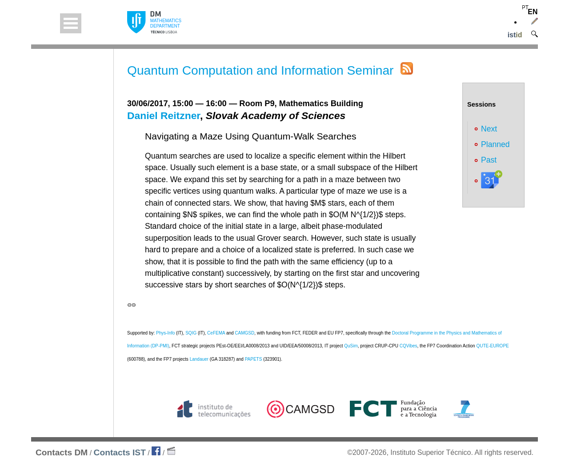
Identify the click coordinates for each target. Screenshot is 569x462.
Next (489, 128)
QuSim (351, 345)
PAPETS (253, 359)
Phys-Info (165, 333)
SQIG (190, 333)
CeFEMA (216, 333)
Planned (495, 144)
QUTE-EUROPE (492, 345)
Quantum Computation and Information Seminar (260, 70)
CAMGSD (244, 333)
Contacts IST (120, 452)
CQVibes (408, 345)
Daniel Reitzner (163, 115)
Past (489, 159)
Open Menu (70, 23)
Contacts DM (62, 452)
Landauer (199, 359)
